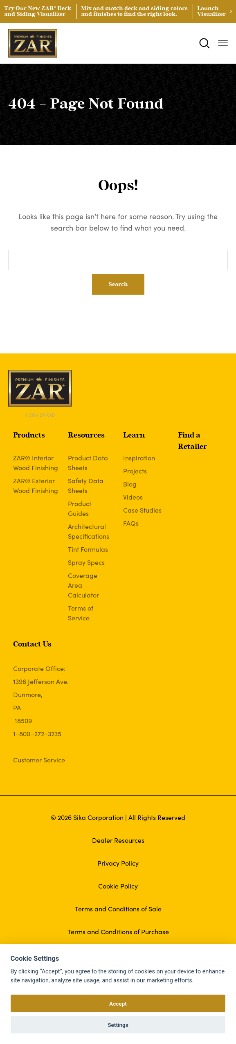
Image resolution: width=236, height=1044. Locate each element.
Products (29, 435)
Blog (130, 483)
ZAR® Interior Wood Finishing (35, 462)
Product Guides (79, 508)
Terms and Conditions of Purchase (118, 931)
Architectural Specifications (88, 531)
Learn (134, 435)
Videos (133, 496)
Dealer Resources (118, 839)
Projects (135, 470)
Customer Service (39, 759)
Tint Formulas (88, 548)
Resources (86, 435)
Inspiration (139, 457)
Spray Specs (86, 562)
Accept (118, 1003)
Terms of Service (80, 612)
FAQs (131, 522)
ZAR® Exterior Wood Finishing (35, 485)
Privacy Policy (118, 862)
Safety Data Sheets (85, 485)
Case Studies (142, 509)
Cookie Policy (118, 885)
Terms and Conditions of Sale (118, 908)
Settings (118, 1025)
